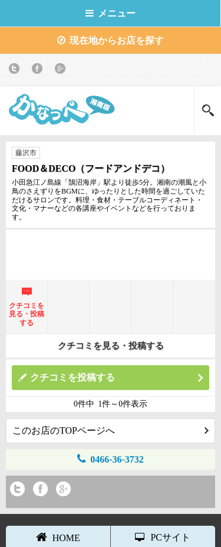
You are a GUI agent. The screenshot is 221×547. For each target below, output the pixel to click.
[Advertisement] (111, 253)
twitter (16, 70)
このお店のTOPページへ (110, 430)
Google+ (62, 70)
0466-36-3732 (110, 458)
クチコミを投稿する (116, 378)
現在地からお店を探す (110, 40)
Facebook (39, 70)
